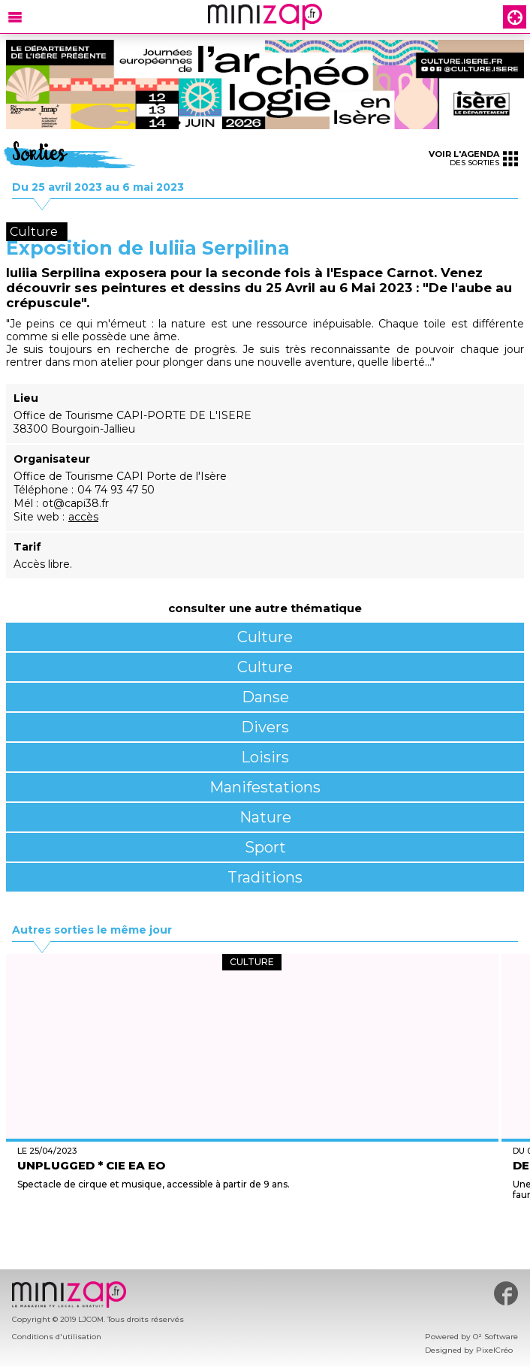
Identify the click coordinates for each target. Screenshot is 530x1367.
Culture (265, 637)
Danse (265, 697)
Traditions (265, 877)
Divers (265, 727)
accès (83, 517)
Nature (265, 817)
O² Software (495, 1336)
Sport (265, 847)
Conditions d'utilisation (56, 1336)
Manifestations (265, 787)
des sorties (473, 158)
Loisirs (265, 757)
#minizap (506, 1293)
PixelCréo (494, 1350)
